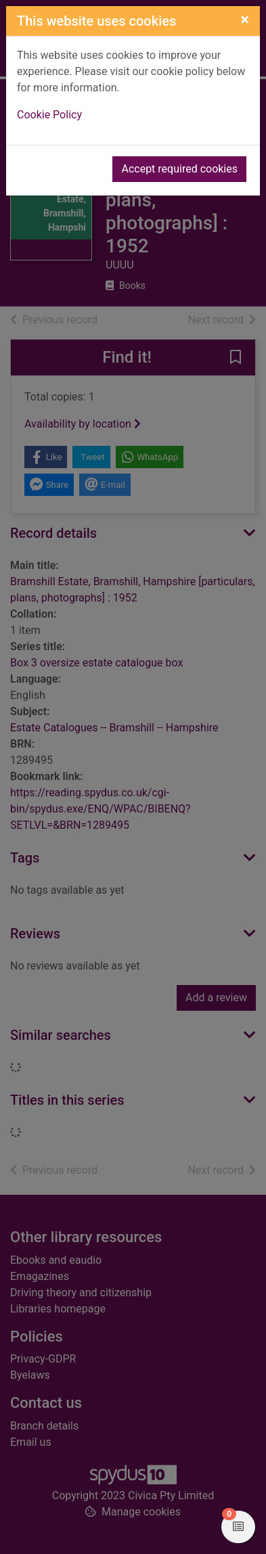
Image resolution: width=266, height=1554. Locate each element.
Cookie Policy (49, 114)
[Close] (244, 20)
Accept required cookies (179, 168)
